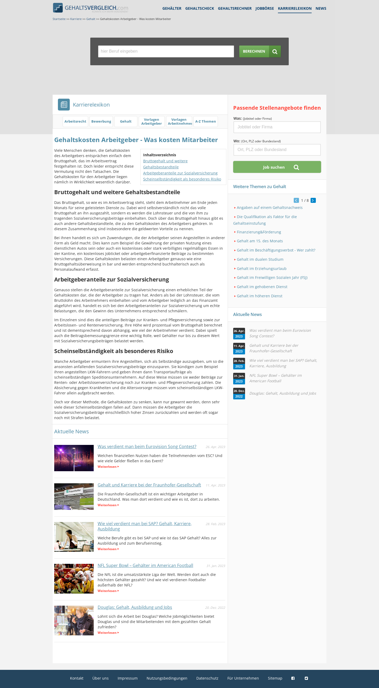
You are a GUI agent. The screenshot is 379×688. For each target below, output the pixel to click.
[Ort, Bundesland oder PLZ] (277, 150)
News (321, 8)
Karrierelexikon (295, 8)
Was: (252, 118)
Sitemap (275, 678)
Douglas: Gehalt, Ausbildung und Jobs (135, 607)
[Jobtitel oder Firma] (277, 127)
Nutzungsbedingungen (167, 678)
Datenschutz (207, 678)
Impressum (128, 678)
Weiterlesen (107, 466)
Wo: (257, 140)
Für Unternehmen (243, 678)
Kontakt (76, 678)
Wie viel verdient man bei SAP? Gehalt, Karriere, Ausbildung (145, 526)
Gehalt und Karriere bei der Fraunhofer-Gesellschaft (149, 485)
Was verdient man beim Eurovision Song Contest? (147, 446)
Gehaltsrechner (235, 8)
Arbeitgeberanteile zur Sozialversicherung (180, 172)
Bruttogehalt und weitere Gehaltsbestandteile (165, 163)
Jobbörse (265, 8)
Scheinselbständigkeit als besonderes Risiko (182, 179)
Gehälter (171, 8)
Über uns (100, 678)
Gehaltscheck (199, 8)
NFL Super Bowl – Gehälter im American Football (145, 565)
